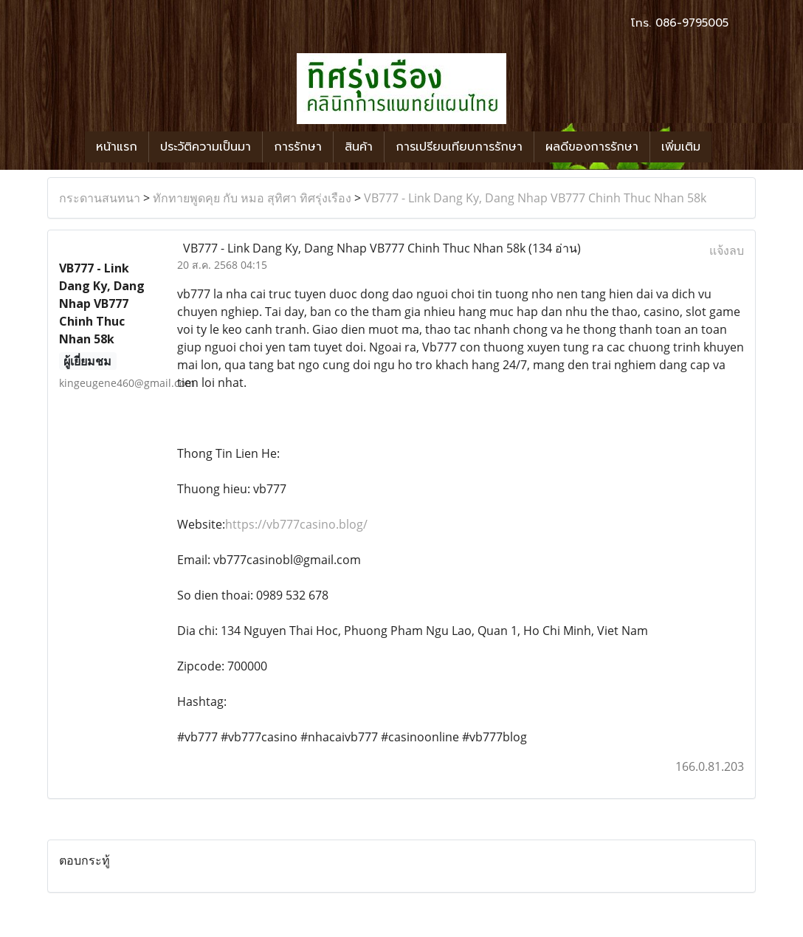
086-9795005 (691, 23)
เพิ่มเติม (680, 147)
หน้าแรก (116, 147)
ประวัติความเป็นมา (205, 147)
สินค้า (359, 147)
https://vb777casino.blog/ (296, 524)
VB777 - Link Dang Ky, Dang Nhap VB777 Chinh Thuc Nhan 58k (535, 198)
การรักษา (298, 147)
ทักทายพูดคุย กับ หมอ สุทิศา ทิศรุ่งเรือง (252, 198)
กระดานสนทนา (99, 198)
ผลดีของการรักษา (591, 147)
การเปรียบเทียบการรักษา (459, 147)
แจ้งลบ (726, 250)
